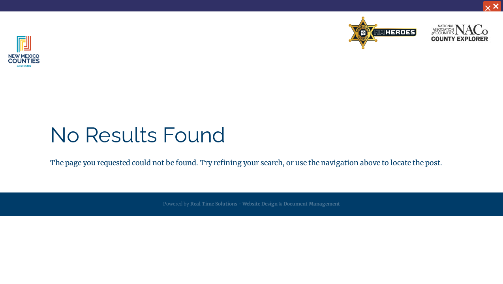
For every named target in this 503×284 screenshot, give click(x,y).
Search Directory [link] (316, 33)
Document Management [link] (311, 204)
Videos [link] (455, 67)
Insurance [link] (225, 67)
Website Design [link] (260, 204)
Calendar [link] (417, 67)
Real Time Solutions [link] (213, 204)
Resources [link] (319, 67)
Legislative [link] (272, 67)
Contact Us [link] (269, 33)
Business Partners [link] (221, 33)
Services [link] (176, 67)
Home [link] (180, 33)
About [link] (133, 67)
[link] (382, 33)
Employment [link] (369, 67)
